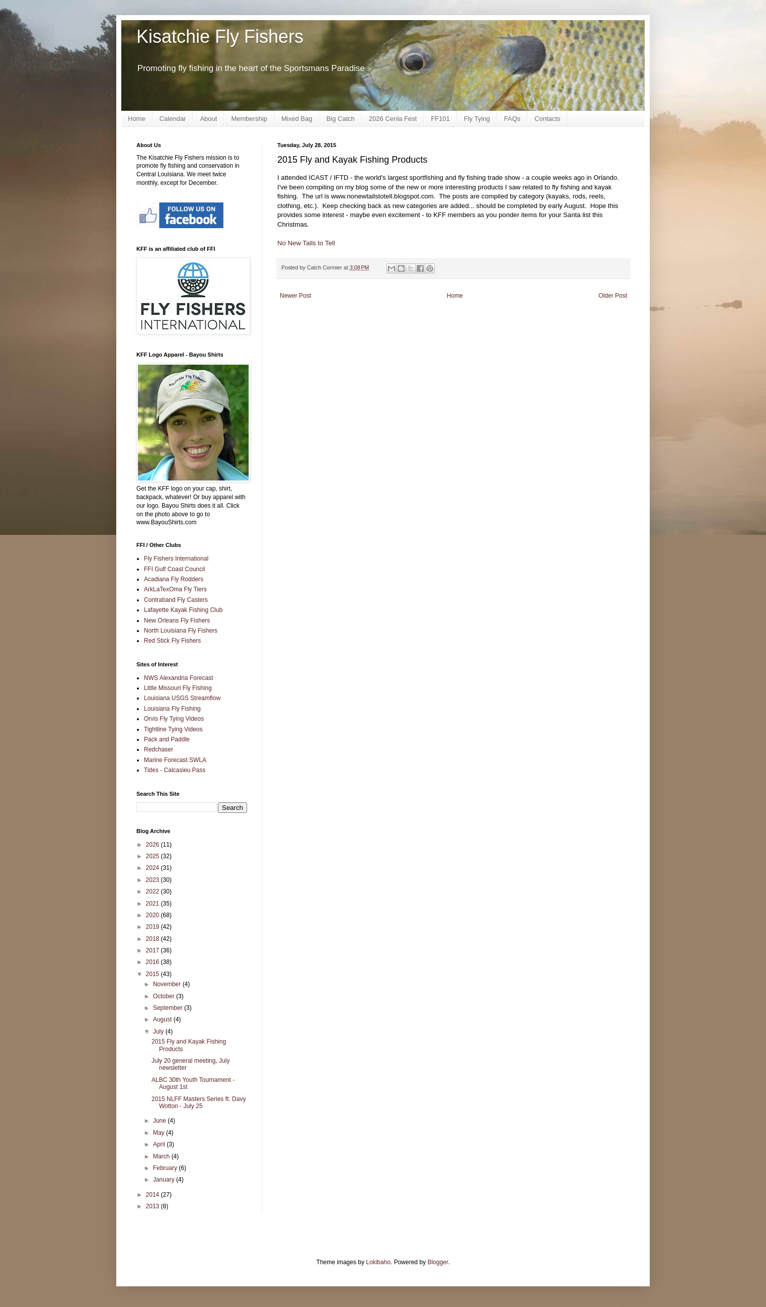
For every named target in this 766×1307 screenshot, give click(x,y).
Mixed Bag (296, 118)
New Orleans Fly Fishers (177, 620)
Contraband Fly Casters (176, 599)
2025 (153, 856)
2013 (153, 1206)
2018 (153, 938)
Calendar (173, 118)
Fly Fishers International (176, 558)
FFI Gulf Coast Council (174, 569)
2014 (153, 1194)
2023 (153, 879)
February (166, 1168)
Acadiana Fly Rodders (173, 579)
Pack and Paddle (167, 739)
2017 (153, 950)
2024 (153, 867)
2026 (153, 844)
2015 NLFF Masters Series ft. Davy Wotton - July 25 (198, 1102)
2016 (153, 962)
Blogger (437, 1262)
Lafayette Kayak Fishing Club (183, 609)
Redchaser (158, 749)
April (160, 1144)
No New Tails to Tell (306, 243)
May (159, 1132)
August (163, 1019)
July (159, 1031)
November (168, 984)
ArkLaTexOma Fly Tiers (175, 589)
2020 (153, 915)
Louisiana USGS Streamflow (182, 698)
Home (136, 118)
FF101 (440, 118)
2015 (153, 974)
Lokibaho (378, 1262)
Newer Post (295, 295)
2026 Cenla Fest (393, 118)
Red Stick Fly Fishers (172, 640)
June (160, 1120)
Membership (249, 118)
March (162, 1156)
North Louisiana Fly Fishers (180, 630)
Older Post (612, 295)
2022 (153, 891)
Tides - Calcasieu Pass (174, 770)
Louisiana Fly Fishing (172, 708)
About (208, 118)
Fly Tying (477, 118)
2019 (153, 926)
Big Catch (340, 118)
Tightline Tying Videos (173, 729)
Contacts (547, 118)
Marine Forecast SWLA (175, 760)
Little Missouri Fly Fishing (178, 688)
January (164, 1179)
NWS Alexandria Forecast (178, 677)
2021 (153, 903)
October (164, 996)
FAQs (512, 118)
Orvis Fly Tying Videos (174, 718)
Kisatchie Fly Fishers (219, 36)
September (168, 1007)
